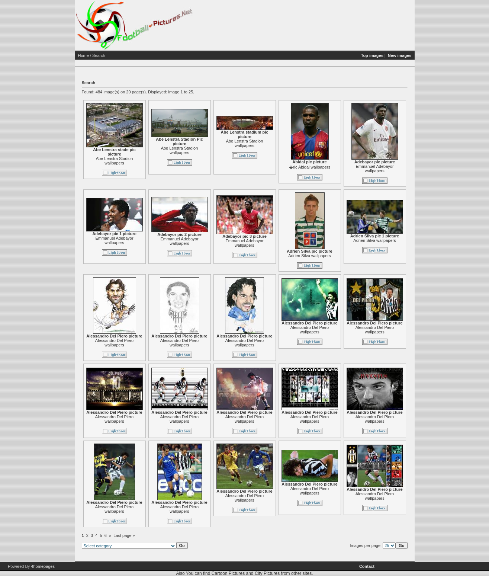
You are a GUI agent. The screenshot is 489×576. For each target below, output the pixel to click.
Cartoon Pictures (228, 573)
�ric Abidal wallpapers (338, 167)
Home (112, 55)
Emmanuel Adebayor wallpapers (403, 168)
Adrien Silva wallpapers (338, 255)
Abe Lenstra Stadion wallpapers (143, 160)
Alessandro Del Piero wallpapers (143, 342)
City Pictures (267, 573)
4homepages (43, 566)
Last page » (153, 535)
